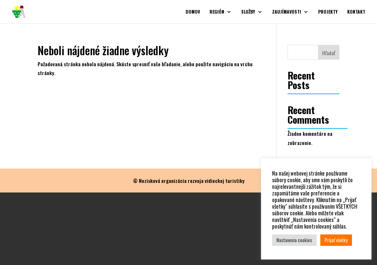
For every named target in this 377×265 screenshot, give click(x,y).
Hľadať (328, 53)
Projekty (328, 12)
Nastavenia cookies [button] (294, 240)
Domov (193, 12)
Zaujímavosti (286, 12)
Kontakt (356, 12)
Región (216, 12)
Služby (248, 12)
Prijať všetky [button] (336, 240)
